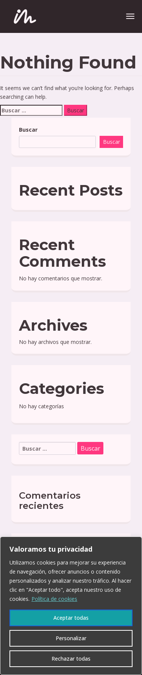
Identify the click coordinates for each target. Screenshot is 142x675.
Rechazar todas (71, 658)
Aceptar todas (71, 617)
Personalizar (71, 638)
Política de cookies (54, 598)
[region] (71, 606)
